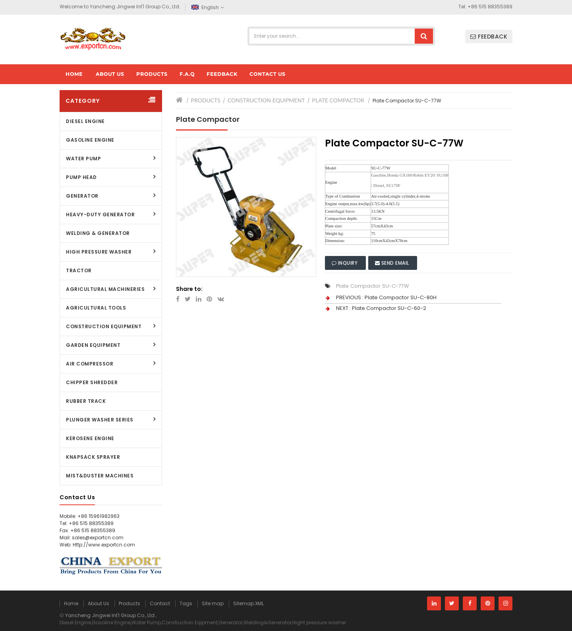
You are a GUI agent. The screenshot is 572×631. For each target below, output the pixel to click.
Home (71, 603)
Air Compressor (89, 363)
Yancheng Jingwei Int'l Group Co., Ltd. (110, 615)
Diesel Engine (85, 121)
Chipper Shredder (92, 382)
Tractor (79, 270)
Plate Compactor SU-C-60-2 (389, 308)
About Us (98, 603)
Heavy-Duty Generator (100, 214)
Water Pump (83, 158)
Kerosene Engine (90, 438)
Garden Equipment (93, 345)
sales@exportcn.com (98, 537)
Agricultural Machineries (105, 289)
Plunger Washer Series (99, 419)
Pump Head (81, 177)
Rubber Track (86, 401)
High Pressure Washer (98, 251)
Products (205, 100)
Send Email (393, 263)
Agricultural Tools (96, 307)
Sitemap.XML (248, 603)
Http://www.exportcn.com (104, 544)
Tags (186, 603)
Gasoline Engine (90, 140)
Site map (213, 603)
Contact (160, 603)
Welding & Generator (98, 233)
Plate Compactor (338, 100)
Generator (82, 195)
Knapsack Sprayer (93, 457)
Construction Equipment (103, 326)
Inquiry (345, 263)
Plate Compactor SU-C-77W (372, 286)
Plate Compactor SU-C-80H (401, 297)
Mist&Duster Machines (99, 475)
